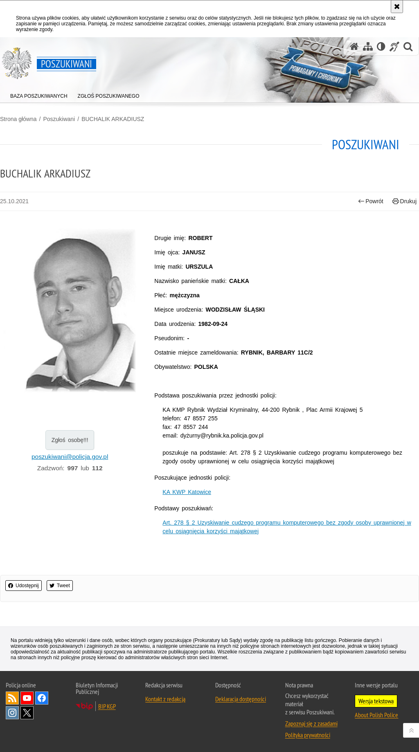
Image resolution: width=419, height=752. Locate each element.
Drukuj (404, 201)
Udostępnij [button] (23, 585)
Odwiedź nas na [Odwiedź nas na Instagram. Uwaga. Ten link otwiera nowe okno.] (12, 712)
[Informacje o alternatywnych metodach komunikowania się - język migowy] (394, 46)
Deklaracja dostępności (240, 699)
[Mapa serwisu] (368, 46)
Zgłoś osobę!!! (70, 440)
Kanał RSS (12, 698)
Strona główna (18, 119)
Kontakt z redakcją (165, 699)
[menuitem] (39, 94)
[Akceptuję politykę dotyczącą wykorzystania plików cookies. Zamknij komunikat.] (397, 6)
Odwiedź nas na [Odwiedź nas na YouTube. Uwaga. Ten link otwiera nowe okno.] (27, 698)
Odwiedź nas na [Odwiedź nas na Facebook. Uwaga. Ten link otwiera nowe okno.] (41, 698)
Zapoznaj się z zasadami (311, 723)
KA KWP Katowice (186, 492)
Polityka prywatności (307, 735)
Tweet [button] (60, 585)
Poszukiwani (59, 119)
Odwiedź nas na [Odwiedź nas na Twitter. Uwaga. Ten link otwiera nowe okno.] (27, 712)
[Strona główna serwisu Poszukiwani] (354, 46)
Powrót (370, 201)
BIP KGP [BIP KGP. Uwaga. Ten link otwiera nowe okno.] (107, 706)
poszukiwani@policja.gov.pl (70, 456)
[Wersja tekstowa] (381, 46)
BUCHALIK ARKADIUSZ (112, 119)
